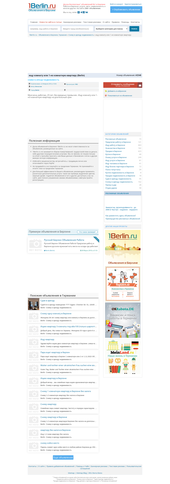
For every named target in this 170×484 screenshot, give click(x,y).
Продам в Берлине (113, 151)
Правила (115, 22)
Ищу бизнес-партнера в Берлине (119, 166)
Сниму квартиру (48, 404)
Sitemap (71, 473)
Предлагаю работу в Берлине (118, 142)
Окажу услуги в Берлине (116, 157)
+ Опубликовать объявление (126, 9)
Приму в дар (110, 185)
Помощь (125, 22)
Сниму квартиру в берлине (53, 417)
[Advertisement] (84, 54)
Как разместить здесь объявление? (121, 215)
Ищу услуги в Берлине (115, 160)
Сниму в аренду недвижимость (119, 182)
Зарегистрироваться (133, 4)
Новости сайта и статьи (50, 22)
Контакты (135, 22)
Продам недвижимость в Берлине (120, 175)
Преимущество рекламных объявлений (123, 218)
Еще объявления (63, 457)
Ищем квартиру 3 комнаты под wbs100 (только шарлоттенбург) (71, 326)
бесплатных (75, 4)
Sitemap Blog (81, 473)
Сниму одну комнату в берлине (55, 313)
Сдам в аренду (47, 300)
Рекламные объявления (115, 139)
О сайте (106, 22)
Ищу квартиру (47, 339)
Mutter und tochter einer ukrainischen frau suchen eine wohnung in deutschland (77, 365)
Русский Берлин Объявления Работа (64, 239)
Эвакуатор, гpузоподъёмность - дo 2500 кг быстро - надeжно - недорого (122, 208)
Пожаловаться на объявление (120, 95)
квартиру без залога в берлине (55, 430)
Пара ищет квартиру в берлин (55, 352)
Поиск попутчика (112, 169)
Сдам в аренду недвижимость (118, 179)
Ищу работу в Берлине (115, 145)
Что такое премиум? (87, 232)
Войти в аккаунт (116, 4)
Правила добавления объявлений (60, 466)
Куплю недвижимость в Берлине (119, 172)
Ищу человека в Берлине (116, 163)
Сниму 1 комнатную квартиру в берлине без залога (65, 391)
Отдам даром (111, 188)
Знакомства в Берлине (115, 148)
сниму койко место (49, 443)
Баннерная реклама (72, 22)
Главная (34, 22)
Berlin (37, 90)
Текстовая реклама (92, 22)
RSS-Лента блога (95, 473)
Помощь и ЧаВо (82, 466)
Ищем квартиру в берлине (53, 378)
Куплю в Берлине (112, 154)
